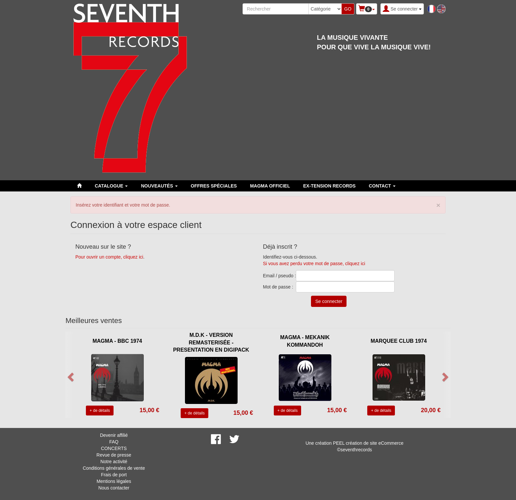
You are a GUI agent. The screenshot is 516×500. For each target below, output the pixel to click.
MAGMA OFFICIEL (270, 185)
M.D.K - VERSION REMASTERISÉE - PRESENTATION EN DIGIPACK (211, 342)
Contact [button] (382, 185)
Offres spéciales (214, 185)
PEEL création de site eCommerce (368, 443)
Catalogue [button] (111, 185)
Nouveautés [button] (159, 185)
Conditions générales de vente (114, 468)
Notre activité (113, 461)
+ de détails (100, 410)
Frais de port (114, 474)
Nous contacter (113, 487)
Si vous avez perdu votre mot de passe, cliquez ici (314, 263)
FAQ (113, 441)
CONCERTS (114, 448)
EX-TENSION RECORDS (329, 185)
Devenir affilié (114, 435)
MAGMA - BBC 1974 (117, 341)
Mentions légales (113, 481)
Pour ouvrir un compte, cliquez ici (109, 257)
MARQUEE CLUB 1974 (399, 341)
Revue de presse (113, 455)
